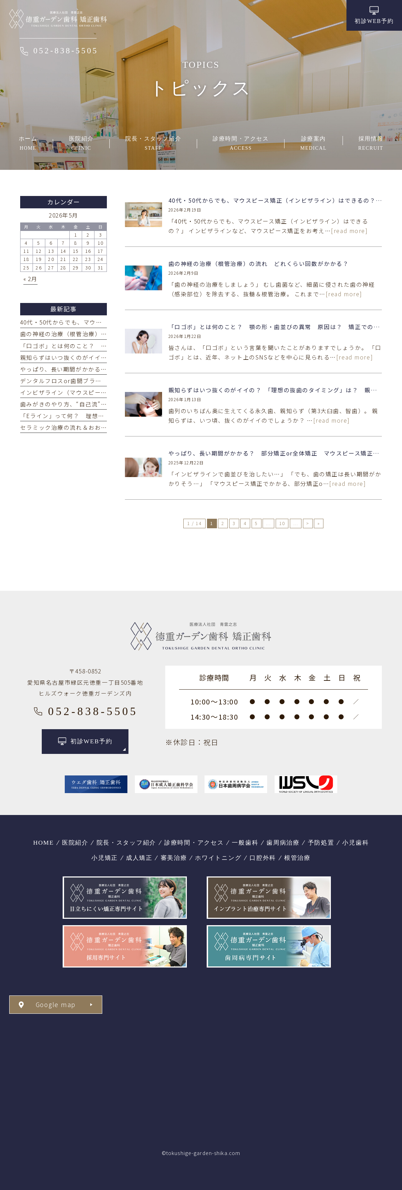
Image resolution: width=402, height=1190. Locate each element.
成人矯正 (139, 857)
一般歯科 (245, 842)
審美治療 (174, 857)
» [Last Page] (318, 523)
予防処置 (321, 842)
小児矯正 (104, 857)
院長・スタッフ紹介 (126, 842)
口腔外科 (262, 857)
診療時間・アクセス (194, 842)
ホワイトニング (218, 857)
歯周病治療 (283, 842)
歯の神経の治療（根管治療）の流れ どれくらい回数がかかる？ (258, 264)
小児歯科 (355, 842)
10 (282, 523)
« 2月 (30, 279)
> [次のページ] (307, 523)
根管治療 (297, 857)
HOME (43, 842)
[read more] (349, 231)
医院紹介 (75, 842)
